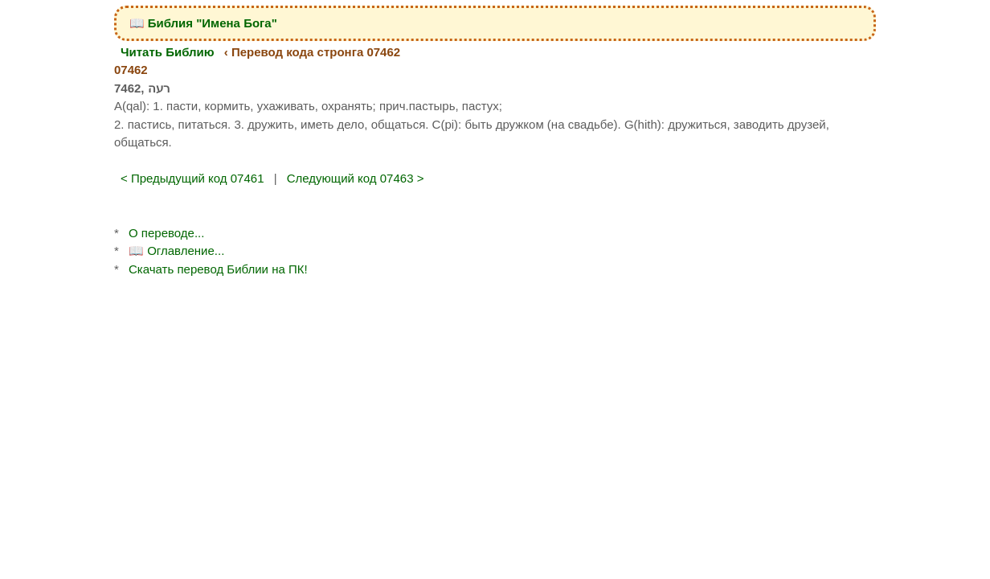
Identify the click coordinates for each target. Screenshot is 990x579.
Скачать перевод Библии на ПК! (218, 269)
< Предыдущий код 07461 (192, 178)
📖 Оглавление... (176, 250)
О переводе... (166, 233)
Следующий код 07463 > (355, 178)
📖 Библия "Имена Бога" (203, 23)
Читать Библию (168, 52)
